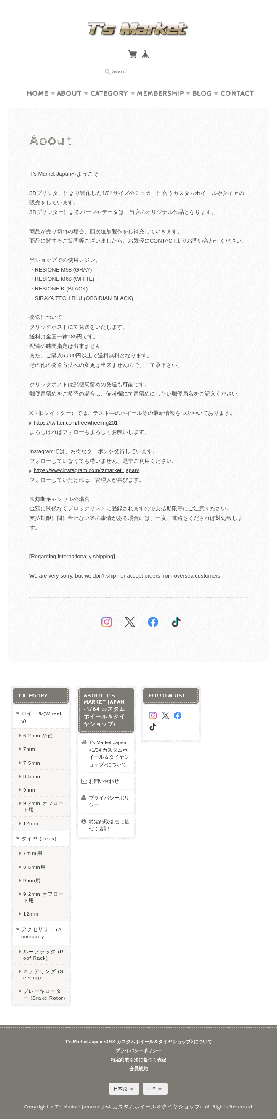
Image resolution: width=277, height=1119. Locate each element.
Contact (237, 94)
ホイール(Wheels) (41, 716)
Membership (160, 94)
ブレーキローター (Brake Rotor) (44, 994)
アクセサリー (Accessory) (41, 933)
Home (37, 94)
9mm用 (32, 880)
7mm (29, 749)
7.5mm (31, 762)
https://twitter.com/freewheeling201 (76, 423)
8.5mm (31, 776)
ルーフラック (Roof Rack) (43, 955)
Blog (202, 94)
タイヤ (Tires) (39, 838)
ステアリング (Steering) (44, 974)
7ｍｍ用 (33, 853)
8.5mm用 (34, 867)
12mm (30, 823)
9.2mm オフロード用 (43, 806)
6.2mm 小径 (38, 735)
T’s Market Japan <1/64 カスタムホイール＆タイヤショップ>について (109, 753)
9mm (29, 789)
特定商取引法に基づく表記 (109, 825)
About (69, 94)
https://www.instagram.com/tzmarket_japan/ (86, 470)
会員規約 (138, 1068)
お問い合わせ (104, 781)
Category (109, 94)
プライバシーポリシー (109, 801)
